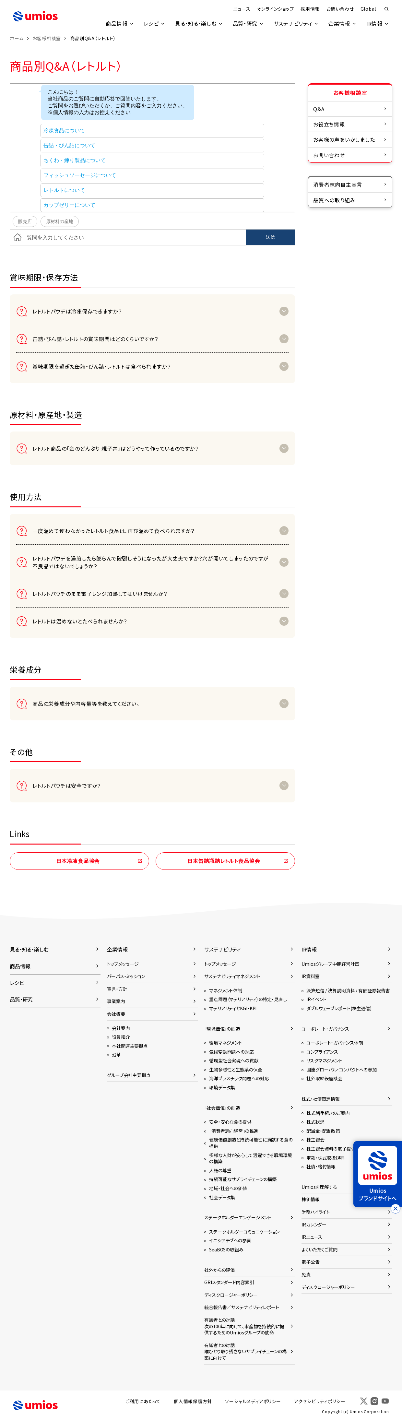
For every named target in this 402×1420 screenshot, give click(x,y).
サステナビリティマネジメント (232, 976)
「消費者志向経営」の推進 (233, 1131)
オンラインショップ (275, 9)
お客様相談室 (46, 38)
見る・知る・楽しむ (195, 23)
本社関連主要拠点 (130, 1046)
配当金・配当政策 (323, 1131)
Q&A (318, 109)
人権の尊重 (220, 1170)
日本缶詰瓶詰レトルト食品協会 (223, 861)
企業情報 (339, 23)
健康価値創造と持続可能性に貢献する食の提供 (251, 1142)
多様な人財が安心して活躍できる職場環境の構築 (250, 1158)
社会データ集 (222, 1197)
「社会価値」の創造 (222, 1108)
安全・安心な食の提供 (230, 1121)
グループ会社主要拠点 (129, 1075)
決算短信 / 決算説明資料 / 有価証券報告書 (348, 990)
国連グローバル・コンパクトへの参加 (341, 1069)
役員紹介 (121, 1037)
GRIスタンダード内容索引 (229, 1282)
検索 (386, 9)
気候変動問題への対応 (231, 1051)
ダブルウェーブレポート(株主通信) (339, 1008)
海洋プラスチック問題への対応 (239, 1078)
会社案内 (121, 1028)
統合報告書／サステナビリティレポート (241, 1307)
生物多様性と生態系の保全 (235, 1069)
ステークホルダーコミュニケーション (244, 1231)
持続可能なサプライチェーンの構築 (243, 1179)
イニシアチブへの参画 (230, 1240)
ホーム (16, 38)
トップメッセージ (123, 964)
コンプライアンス (322, 1051)
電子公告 (311, 1262)
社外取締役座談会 (324, 1078)
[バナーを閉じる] (395, 1208)
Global (368, 9)
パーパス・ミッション (126, 976)
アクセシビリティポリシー (320, 1401)
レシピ (151, 23)
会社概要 (116, 1014)
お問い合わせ (340, 9)
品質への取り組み (334, 200)
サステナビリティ (292, 23)
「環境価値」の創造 (222, 1028)
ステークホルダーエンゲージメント (237, 1217)
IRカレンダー (314, 1224)
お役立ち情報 (329, 124)
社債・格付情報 (321, 1166)
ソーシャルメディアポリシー (253, 1401)
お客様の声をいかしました (344, 139)
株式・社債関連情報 (321, 1098)
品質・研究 (244, 23)
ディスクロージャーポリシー (231, 1295)
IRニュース (312, 1237)
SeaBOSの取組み (226, 1249)
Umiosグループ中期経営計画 (330, 964)
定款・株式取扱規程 (325, 1157)
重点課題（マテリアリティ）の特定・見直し (248, 999)
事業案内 (116, 1001)
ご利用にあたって (143, 1401)
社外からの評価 (219, 1270)
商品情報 (116, 23)
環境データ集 (222, 1087)
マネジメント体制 (225, 990)
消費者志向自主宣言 (337, 184)
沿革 (116, 1054)
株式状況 (315, 1121)
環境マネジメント (225, 1042)
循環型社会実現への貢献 (233, 1060)
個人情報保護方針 (193, 1401)
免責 (306, 1274)
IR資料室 (310, 976)
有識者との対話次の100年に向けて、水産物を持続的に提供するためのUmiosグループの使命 (244, 1326)
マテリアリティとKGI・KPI (232, 1008)
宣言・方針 (117, 989)
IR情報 (374, 23)
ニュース (241, 9)
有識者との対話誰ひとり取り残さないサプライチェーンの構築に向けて (245, 1351)
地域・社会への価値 (228, 1188)
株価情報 (311, 1199)
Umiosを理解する (319, 1187)
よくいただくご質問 (319, 1249)
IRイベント (316, 999)
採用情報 (309, 9)
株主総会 (315, 1139)
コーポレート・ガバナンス (325, 1028)
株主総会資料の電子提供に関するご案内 (345, 1148)
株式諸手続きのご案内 (328, 1113)
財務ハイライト (316, 1212)
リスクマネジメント (324, 1060)
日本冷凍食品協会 (78, 861)
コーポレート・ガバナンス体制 (334, 1042)
